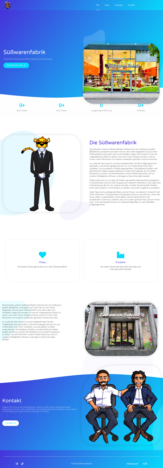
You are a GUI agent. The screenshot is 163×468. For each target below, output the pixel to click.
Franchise (119, 5)
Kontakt (131, 5)
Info (97, 5)
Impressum (132, 463)
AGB (145, 463)
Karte (107, 5)
